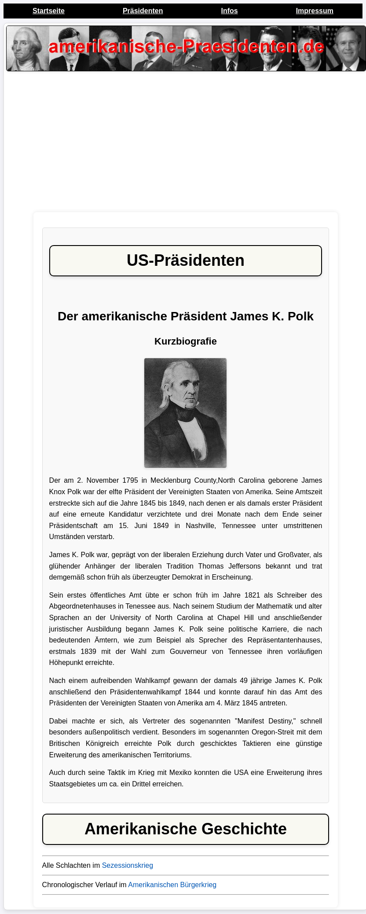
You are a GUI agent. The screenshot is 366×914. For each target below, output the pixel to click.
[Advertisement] (185, 144)
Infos (229, 11)
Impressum (314, 11)
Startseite (49, 11)
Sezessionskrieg (128, 865)
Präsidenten (143, 11)
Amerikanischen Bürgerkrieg (172, 884)
